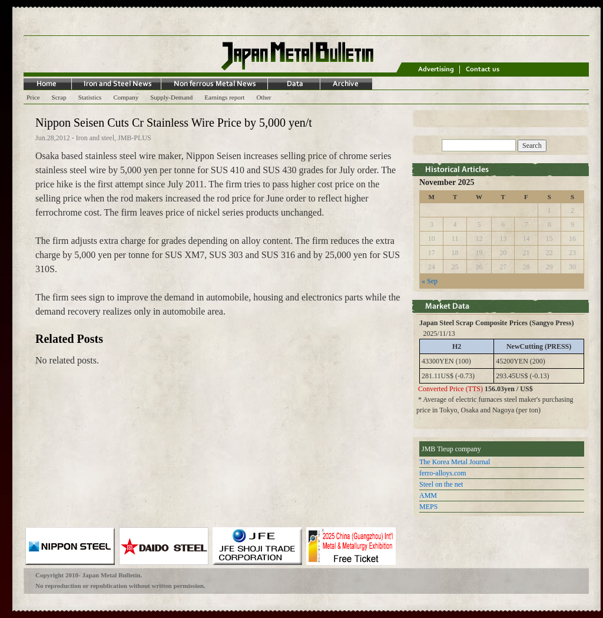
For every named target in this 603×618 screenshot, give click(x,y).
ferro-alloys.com (442, 473)
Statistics (90, 97)
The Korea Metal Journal (454, 462)
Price (33, 97)
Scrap (59, 97)
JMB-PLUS (134, 138)
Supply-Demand (171, 97)
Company (125, 97)
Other (263, 97)
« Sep (430, 281)
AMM (428, 495)
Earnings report (224, 97)
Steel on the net (441, 484)
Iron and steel (95, 138)
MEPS (428, 507)
